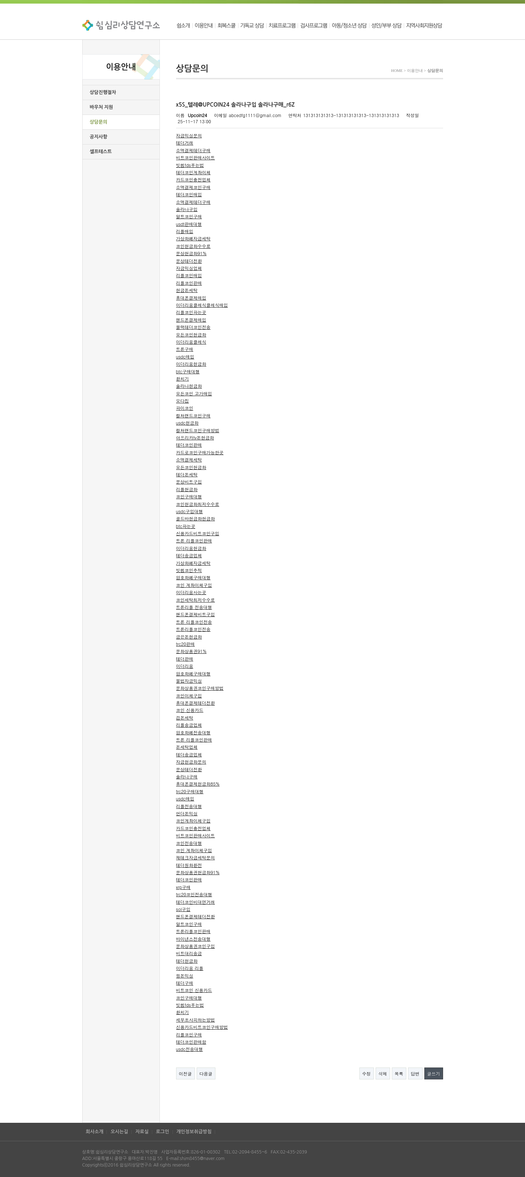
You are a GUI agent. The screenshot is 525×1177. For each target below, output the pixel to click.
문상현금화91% (191, 253)
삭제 (383, 1073)
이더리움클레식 (191, 342)
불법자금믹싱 (189, 681)
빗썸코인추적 (189, 570)
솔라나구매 (187, 776)
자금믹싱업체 (189, 268)
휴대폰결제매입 (191, 298)
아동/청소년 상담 (349, 25)
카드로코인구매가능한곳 (200, 452)
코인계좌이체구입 (193, 820)
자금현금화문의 (191, 762)
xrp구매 (183, 887)
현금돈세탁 (187, 290)
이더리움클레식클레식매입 (202, 305)
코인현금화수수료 (193, 246)
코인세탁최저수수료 (195, 600)
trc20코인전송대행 (194, 894)
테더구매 (184, 983)
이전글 (185, 1073)
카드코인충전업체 (193, 179)
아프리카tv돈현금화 (195, 437)
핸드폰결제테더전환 (195, 916)
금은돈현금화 (189, 636)
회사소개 (95, 1131)
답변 (415, 1073)
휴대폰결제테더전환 (195, 703)
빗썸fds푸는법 (190, 165)
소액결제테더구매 (193, 150)
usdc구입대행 (189, 511)
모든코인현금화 (191, 334)
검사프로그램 (313, 25)
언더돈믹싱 (187, 813)
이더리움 (184, 666)
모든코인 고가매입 (194, 393)
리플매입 (184, 231)
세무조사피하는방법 (195, 1020)
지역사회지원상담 (423, 25)
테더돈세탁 (187, 474)
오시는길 (119, 1131)
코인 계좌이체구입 (194, 585)
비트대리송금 (189, 953)
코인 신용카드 (190, 710)
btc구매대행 (188, 371)
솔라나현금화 (189, 386)
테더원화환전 (189, 865)
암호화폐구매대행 (193, 577)
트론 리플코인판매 (194, 540)
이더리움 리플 (190, 968)
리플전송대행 (189, 806)
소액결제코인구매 (193, 187)
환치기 (182, 378)
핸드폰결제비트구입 (195, 614)
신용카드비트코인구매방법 (202, 1027)
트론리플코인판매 (193, 931)
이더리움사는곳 (191, 592)
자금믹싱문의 (189, 135)
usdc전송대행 (189, 1049)
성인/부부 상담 (386, 25)
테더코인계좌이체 (193, 172)
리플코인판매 (189, 283)
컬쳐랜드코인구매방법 (197, 430)
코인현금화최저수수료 (197, 504)
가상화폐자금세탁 (193, 238)
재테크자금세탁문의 (195, 857)
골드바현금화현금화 (195, 518)
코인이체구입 (189, 695)
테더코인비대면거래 (195, 902)
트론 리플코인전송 (194, 622)
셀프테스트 (101, 151)
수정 (366, 1073)
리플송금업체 (189, 725)
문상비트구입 (189, 481)
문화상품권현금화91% (198, 872)
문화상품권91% (191, 651)
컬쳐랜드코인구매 (193, 415)
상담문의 (99, 122)
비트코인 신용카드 (194, 990)
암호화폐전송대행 (193, 732)
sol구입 (183, 909)
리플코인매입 (189, 275)
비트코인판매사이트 (195, 157)
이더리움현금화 (191, 364)
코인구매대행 (189, 496)
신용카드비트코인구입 (197, 533)
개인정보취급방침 (194, 1131)
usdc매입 (185, 356)
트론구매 (184, 349)
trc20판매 (185, 644)
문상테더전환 (189, 261)
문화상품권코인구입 (195, 946)
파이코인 (184, 408)
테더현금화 (187, 961)
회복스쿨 (226, 25)
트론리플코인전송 (193, 629)
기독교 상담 (252, 25)
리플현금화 (187, 489)
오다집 (182, 401)
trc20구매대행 (190, 791)
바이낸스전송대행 (193, 939)
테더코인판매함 (191, 1042)
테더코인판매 (189, 445)
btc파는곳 (186, 526)
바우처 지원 (101, 107)
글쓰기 (433, 1073)
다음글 (206, 1073)
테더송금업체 (189, 555)
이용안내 (203, 25)
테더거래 (184, 142)
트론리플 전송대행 (194, 607)
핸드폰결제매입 (191, 320)
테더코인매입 (189, 194)
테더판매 (184, 659)
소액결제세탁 (189, 459)
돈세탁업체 (187, 747)
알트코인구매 (189, 216)
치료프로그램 (282, 25)
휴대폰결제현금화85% (198, 784)
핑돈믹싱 (184, 975)
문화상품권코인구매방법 (200, 688)
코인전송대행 (189, 843)
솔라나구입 (187, 209)
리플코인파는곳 (191, 312)
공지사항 (99, 136)
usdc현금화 (187, 423)
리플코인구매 (189, 1034)
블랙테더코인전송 (193, 327)
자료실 (142, 1131)
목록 (399, 1073)
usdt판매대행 (189, 224)
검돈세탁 (184, 717)
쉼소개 (184, 25)
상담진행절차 (103, 92)
